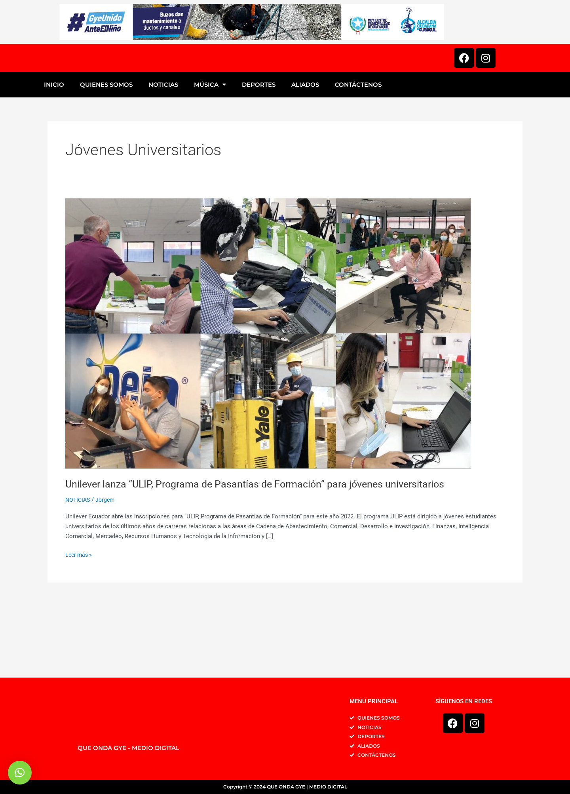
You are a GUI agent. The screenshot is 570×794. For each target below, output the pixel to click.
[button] (20, 772)
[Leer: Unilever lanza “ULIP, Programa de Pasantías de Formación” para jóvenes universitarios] (268, 404)
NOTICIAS (163, 156)
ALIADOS (305, 156)
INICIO (54, 156)
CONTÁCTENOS (358, 156)
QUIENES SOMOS (106, 156)
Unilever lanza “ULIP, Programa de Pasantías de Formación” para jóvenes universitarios (261, 556)
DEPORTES (259, 156)
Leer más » (79, 626)
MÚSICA (210, 156)
